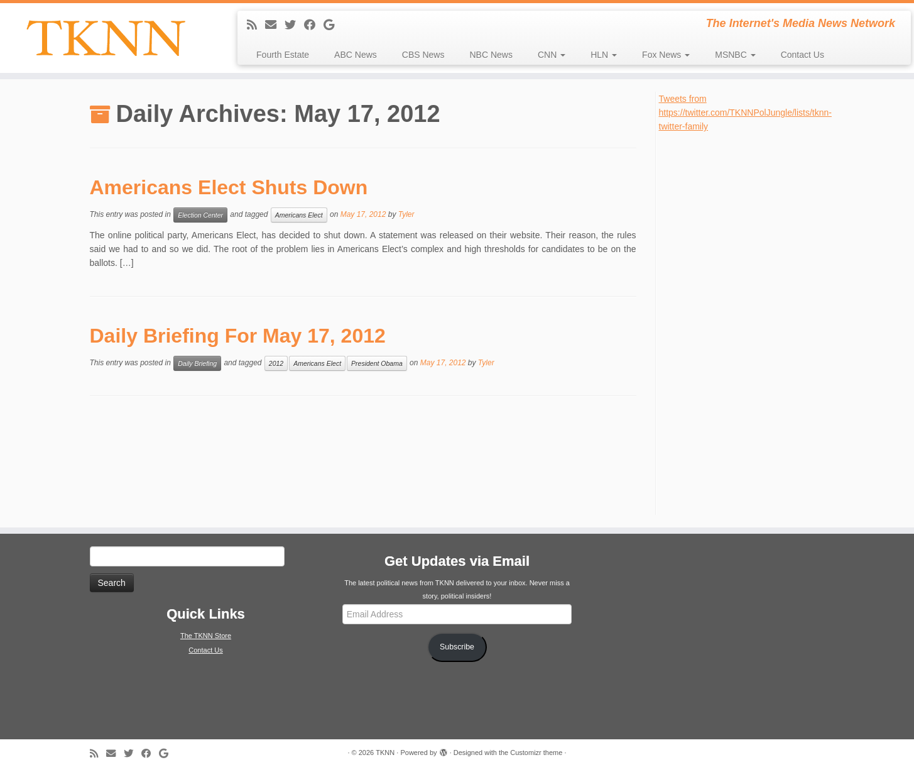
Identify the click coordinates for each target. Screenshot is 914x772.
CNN (551, 55)
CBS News (423, 55)
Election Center (200, 215)
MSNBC (735, 55)
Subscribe (457, 646)
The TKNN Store (205, 635)
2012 (276, 363)
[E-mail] (275, 25)
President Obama (377, 363)
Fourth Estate (282, 55)
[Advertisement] (753, 322)
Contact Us (802, 55)
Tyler (406, 214)
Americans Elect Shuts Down (229, 187)
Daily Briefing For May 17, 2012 (238, 335)
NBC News (490, 55)
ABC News (355, 55)
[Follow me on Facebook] (314, 25)
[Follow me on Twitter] (294, 25)
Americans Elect (299, 215)
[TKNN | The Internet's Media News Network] (105, 38)
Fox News (666, 55)
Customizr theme (536, 752)
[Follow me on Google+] (333, 25)
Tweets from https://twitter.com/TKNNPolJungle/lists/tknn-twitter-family (745, 113)
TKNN (385, 752)
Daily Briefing (197, 363)
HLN (603, 55)
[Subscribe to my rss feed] (256, 25)
